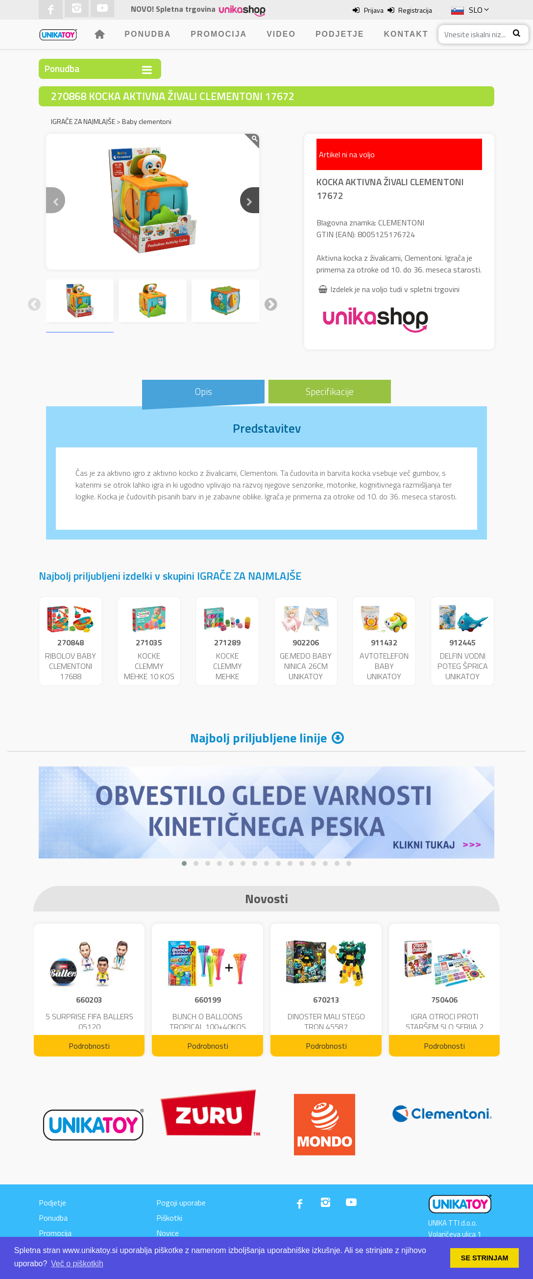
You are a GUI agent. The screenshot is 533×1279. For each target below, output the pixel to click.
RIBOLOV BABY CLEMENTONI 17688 (70, 666)
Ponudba (147, 34)
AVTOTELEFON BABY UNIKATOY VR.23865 (384, 671)
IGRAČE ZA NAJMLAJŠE (83, 121)
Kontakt (406, 34)
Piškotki (169, 1218)
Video (281, 34)
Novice (167, 1233)
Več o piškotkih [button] (77, 1263)
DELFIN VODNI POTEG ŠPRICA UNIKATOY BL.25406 (462, 671)
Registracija (415, 10)
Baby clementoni (146, 121)
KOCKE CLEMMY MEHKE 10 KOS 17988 (149, 671)
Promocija (219, 34)
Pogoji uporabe (181, 1202)
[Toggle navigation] (147, 70)
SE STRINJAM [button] (485, 1258)
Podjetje (339, 34)
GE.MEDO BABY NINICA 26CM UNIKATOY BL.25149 (306, 671)
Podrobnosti (89, 1046)
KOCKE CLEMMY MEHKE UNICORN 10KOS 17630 (227, 676)
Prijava (374, 10)
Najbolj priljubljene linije (258, 737)
